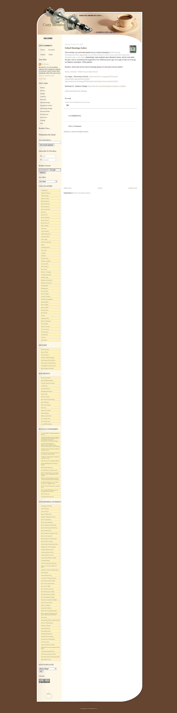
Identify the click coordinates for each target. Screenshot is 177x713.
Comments (44, 160)
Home (100, 188)
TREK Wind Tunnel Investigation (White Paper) (50, 648)
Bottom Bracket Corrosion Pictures (49, 538)
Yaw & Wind (44, 340)
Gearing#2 (43, 255)
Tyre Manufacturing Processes (48, 651)
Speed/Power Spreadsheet (47, 299)
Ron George (45, 64)
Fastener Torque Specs (46, 242)
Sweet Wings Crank (45, 418)
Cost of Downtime (45, 236)
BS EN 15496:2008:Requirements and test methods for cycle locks (49, 490)
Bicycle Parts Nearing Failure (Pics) (49, 527)
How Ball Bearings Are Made (47, 591)
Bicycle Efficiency (45, 206)
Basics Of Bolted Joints (46, 514)
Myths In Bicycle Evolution (47, 368)
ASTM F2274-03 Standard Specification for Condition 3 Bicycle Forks (50, 453)
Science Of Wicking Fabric (47, 622)
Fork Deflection (44, 572)
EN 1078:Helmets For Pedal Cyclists (49, 470)
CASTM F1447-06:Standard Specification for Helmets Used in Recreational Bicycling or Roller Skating (50, 445)
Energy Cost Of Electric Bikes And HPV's (49, 566)
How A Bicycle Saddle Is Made (48, 580)
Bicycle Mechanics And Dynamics (49, 525)
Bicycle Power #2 (45, 223)
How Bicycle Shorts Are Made (48, 594)
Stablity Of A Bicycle (46, 625)
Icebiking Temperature (46, 274)
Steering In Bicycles (45, 628)
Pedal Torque (44, 617)
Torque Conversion (45, 326)
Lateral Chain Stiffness (46, 608)
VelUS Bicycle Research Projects (48, 654)
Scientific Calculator (45, 296)
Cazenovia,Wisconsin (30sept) (76, 91)
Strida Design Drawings (46, 633)
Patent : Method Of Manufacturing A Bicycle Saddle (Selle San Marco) (49, 614)
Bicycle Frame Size (45, 209)
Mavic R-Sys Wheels (46, 405)
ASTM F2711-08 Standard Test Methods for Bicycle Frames (50, 457)
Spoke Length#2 (44, 304)
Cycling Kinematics (45, 560)
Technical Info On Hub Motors (48, 639)
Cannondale (42, 78)
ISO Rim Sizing (44, 277)
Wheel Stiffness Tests (46, 659)
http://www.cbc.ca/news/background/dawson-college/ (107, 86)
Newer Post (133, 188)
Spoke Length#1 (44, 302)
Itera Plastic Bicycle (45, 388)
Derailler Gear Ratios (46, 261)
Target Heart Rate (45, 318)
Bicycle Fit (43, 212)
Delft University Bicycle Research (49, 563)
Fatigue (42, 244)
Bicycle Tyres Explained (46, 536)
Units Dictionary (45, 332)
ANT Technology (45, 508)
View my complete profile (46, 75)
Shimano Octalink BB (46, 415)
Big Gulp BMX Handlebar (47, 380)
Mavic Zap (43, 407)
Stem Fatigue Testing (46, 631)
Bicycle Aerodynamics (46, 519)
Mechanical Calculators (46, 283)
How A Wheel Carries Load (47, 589)
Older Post (67, 188)
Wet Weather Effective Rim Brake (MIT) (50, 656)
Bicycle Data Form (45, 204)
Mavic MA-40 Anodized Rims (48, 399)
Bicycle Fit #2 (44, 214)
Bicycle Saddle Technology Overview (49, 533)
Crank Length (44, 239)
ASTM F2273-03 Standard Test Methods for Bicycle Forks (50, 449)
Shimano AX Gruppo (46, 410)
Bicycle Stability (45, 225)
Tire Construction (45, 642)
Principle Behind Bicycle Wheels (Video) (50, 620)
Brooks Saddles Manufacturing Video (49, 544)
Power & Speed (44, 291)
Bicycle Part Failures (45, 377)
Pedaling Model (44, 285)
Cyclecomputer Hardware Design (48, 557)
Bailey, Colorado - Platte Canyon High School (81, 72)
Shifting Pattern (44, 288)
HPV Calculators (45, 266)
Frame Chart (44, 250)
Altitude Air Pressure (46, 193)
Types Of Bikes (44, 352)
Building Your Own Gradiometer (48, 546)
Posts (42, 156)
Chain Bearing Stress (46, 233)
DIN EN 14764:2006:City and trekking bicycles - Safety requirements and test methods (50, 474)
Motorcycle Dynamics (46, 321)
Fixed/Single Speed (45, 247)
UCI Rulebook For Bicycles (47, 496)
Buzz (71, 102)
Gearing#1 (43, 253)
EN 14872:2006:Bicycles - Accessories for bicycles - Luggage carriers (50, 482)
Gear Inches (43, 228)
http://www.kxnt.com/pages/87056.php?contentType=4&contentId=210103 (91, 81)
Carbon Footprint (45, 231)
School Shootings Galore (76, 48)
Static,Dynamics (44, 310)
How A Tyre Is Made (45, 586)
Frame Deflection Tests (46, 575)
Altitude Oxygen (45, 195)
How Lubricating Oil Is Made (47, 597)
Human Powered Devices (46, 602)
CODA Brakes (44, 386)
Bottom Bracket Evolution (47, 541)
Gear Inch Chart (44, 258)
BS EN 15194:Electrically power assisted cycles (50, 486)
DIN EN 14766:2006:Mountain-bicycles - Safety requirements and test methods (50, 479)
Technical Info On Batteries (47, 636)
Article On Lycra (45, 511)
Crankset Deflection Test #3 (47, 555)
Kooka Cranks (44, 394)
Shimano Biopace (45, 413)
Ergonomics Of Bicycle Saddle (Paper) (50, 569)
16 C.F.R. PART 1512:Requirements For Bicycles (50, 434)
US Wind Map (44, 334)
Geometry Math (44, 263)
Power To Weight (45, 293)
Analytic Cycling (45, 198)
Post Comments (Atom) (82, 193)
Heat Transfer (44, 269)
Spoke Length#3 (44, 307)
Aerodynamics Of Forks (46, 506)
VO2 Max (43, 337)
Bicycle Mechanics (45, 217)
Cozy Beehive (54, 24)
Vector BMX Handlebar (46, 424)
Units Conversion (45, 329)
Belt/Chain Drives (45, 201)
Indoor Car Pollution (45, 605)
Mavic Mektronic (45, 402)
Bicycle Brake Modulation (47, 522)
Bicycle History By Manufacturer (48, 363)
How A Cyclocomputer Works (48, 583)
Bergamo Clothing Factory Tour (48, 517)
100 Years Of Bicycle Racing (47, 357)
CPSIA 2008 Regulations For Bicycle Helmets (49, 464)
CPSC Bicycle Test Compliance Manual (50, 460)
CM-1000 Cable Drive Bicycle (48, 383)
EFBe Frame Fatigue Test (47, 467)
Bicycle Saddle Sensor (46, 530)
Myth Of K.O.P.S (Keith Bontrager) (49, 610)
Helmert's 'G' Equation (46, 272)
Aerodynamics (44, 190)
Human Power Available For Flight (49, 599)
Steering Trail (44, 312)
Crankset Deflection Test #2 (47, 552)
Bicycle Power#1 (45, 220)
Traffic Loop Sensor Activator (48, 644)
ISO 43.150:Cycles (45, 494)
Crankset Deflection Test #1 (47, 549)
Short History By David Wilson (48, 360)
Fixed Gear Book (45, 354)
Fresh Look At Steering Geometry (48, 578)
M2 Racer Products (45, 396)
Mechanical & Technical (46, 280)
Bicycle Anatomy (45, 349)
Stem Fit (43, 315)
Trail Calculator (44, 323)
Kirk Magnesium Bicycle (46, 391)
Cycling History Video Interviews (48, 365)
